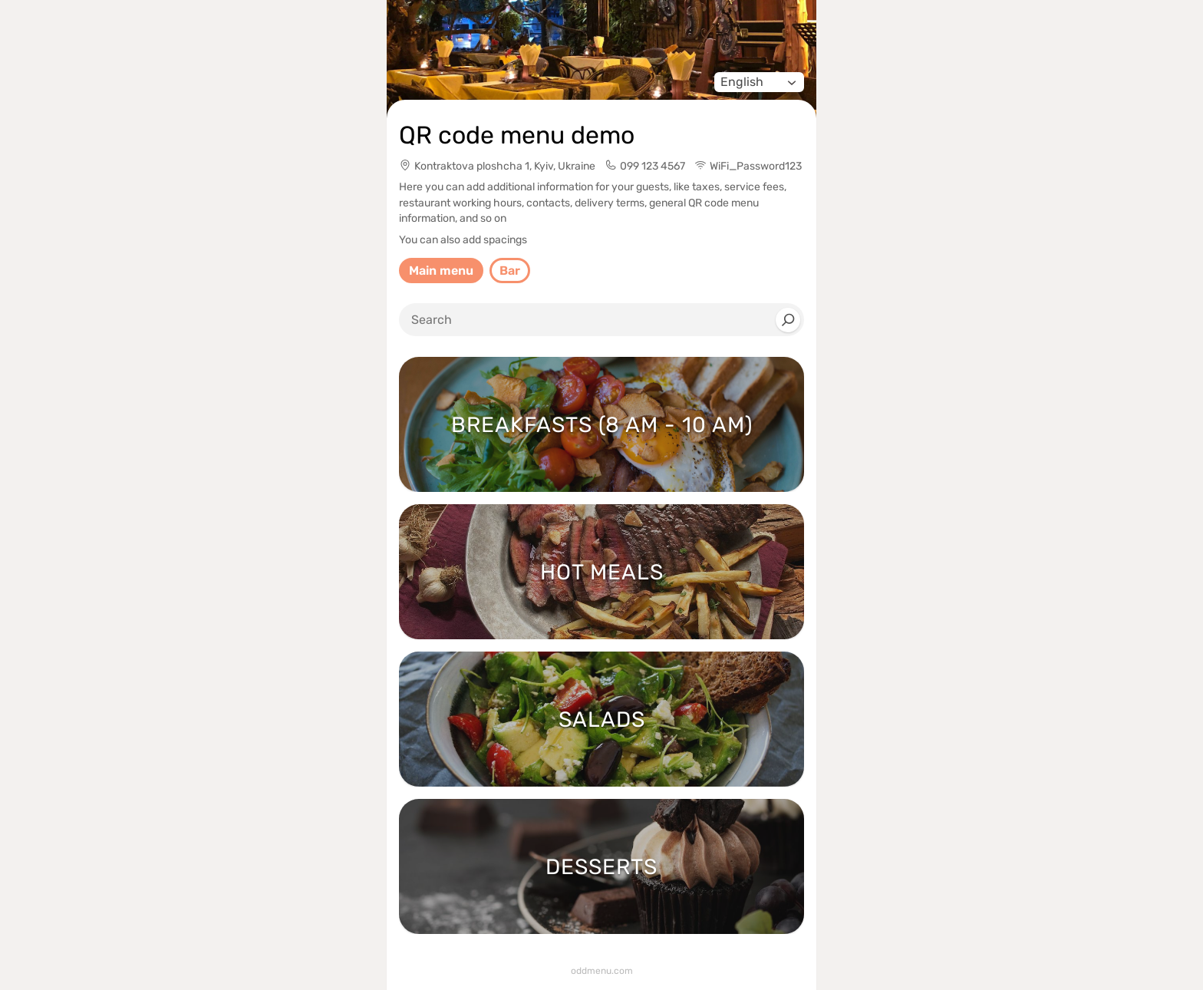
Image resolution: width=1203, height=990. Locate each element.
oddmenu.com (602, 970)
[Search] (788, 320)
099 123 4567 (652, 166)
